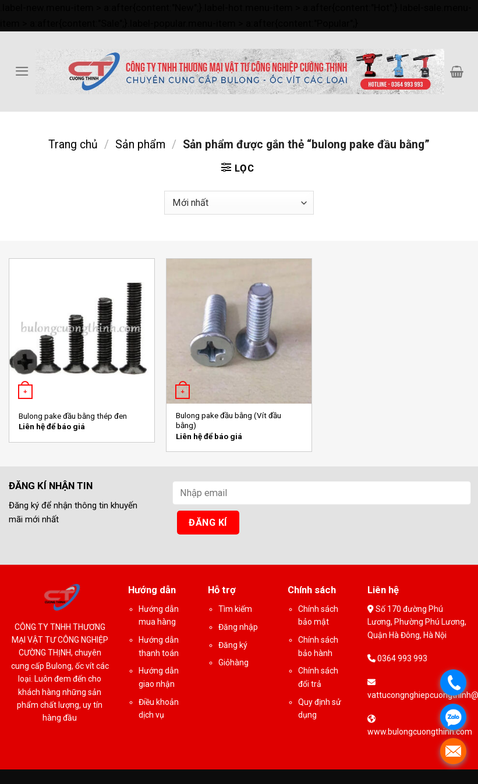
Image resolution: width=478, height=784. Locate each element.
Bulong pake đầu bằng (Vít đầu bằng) (228, 420)
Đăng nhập (238, 627)
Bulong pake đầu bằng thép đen (73, 416)
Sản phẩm (140, 144)
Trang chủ (73, 144)
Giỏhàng (233, 662)
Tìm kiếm (235, 609)
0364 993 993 (401, 658)
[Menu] (22, 71)
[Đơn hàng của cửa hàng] (238, 203)
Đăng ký (232, 645)
